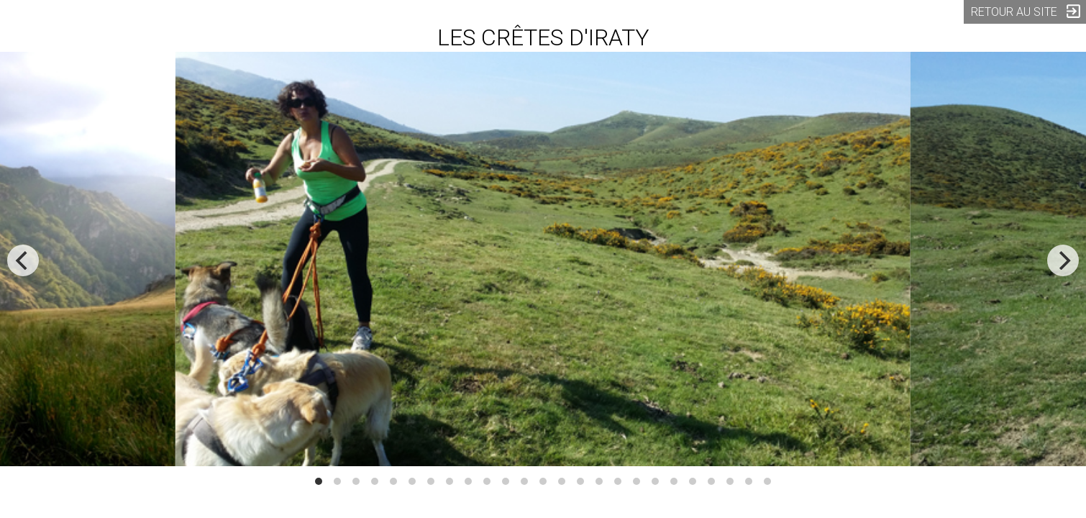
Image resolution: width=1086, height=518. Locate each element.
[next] (1063, 260)
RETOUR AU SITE (1026, 11)
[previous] (23, 260)
